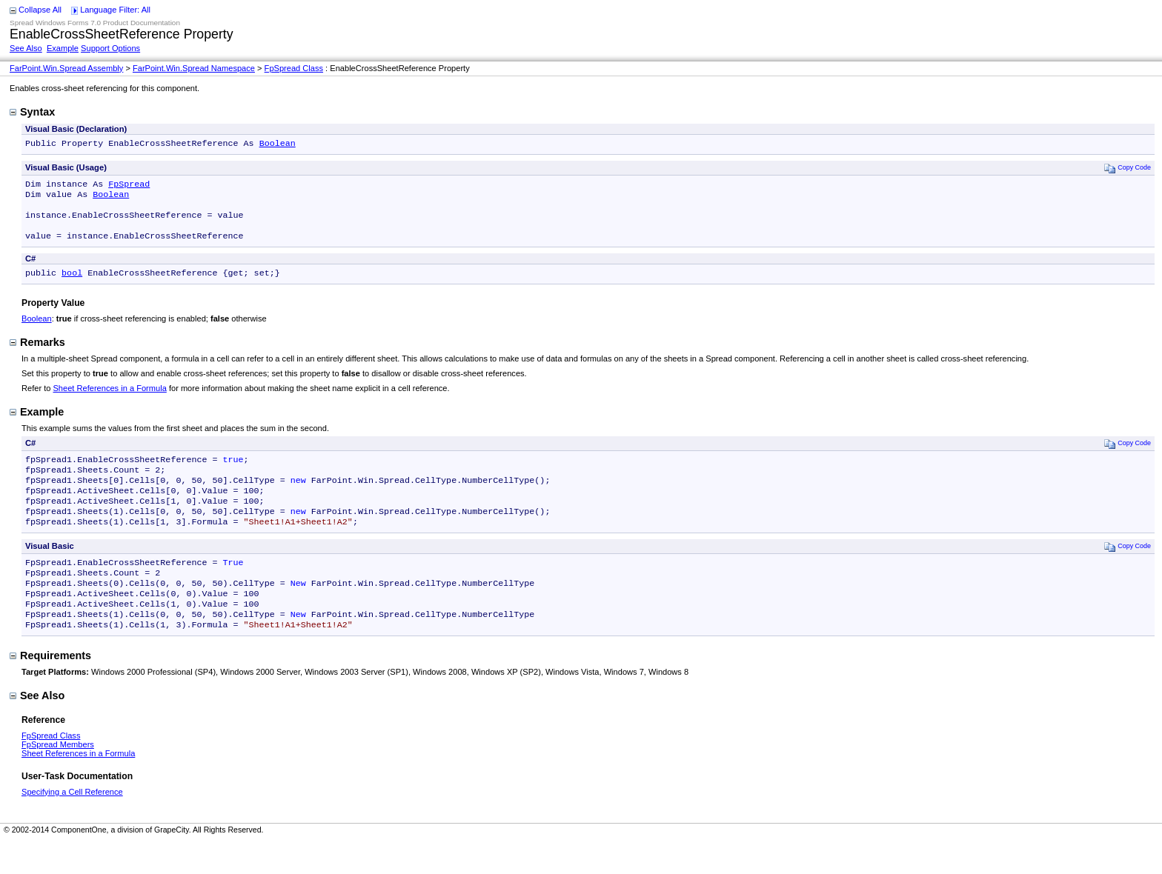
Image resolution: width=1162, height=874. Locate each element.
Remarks (37, 354)
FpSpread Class (294, 68)
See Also (26, 48)
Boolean (277, 144)
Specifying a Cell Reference (72, 824)
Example (63, 48)
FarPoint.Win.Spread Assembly (66, 68)
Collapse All (40, 9)
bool (72, 284)
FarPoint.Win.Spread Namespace (194, 68)
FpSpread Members (57, 777)
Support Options (110, 48)
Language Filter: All (115, 9)
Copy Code (1127, 169)
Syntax (32, 112)
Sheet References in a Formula (109, 400)
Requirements (50, 688)
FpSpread (129, 187)
